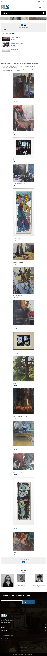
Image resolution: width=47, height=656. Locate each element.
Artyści (23, 570)
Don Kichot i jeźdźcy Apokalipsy (17, 43)
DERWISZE (15, 527)
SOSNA (14, 383)
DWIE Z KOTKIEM (16, 238)
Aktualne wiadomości (9, 33)
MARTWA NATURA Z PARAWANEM (20, 416)
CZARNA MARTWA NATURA (19, 183)
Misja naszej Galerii (15, 49)
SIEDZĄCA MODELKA (17, 132)
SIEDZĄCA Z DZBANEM (18, 327)
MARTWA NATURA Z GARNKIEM (20, 448)
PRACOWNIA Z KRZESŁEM (18, 262)
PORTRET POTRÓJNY (17, 472)
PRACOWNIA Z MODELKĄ (18, 100)
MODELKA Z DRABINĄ (18, 295)
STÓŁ (14, 351)
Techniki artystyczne (15, 37)
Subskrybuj (29, 602)
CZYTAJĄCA (15, 552)
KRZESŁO (15, 159)
